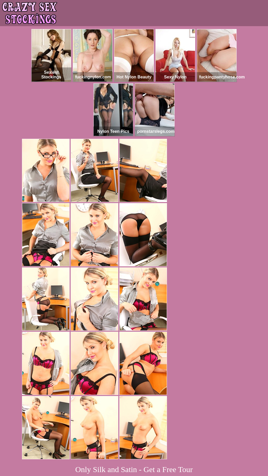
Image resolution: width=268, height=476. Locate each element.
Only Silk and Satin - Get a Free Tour (134, 469)
